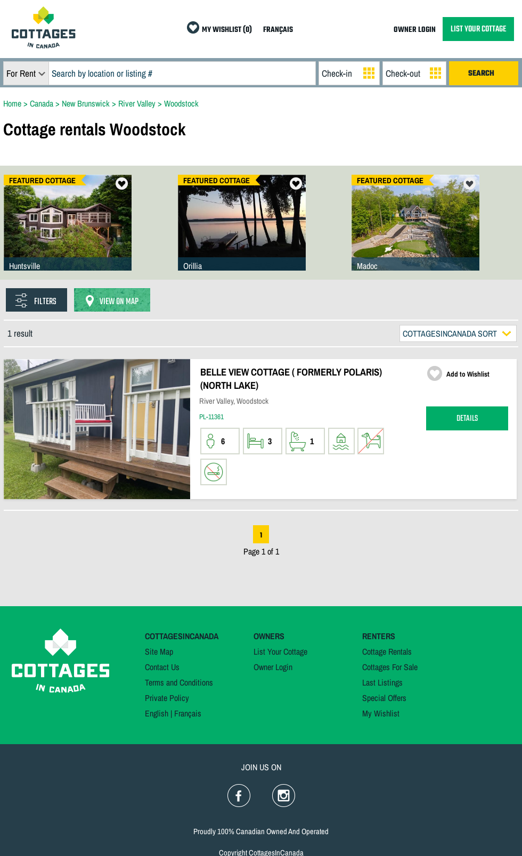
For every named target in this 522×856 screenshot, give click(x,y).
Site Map (159, 651)
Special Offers (384, 698)
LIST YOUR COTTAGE (478, 29)
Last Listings (382, 682)
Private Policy (167, 698)
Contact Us (162, 667)
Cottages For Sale (390, 667)
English (156, 713)
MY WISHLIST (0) (227, 30)
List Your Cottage (280, 651)
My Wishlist (380, 713)
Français (187, 713)
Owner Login (273, 667)
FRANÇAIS (278, 30)
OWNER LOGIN (415, 30)
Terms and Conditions (179, 682)
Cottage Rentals (387, 651)
